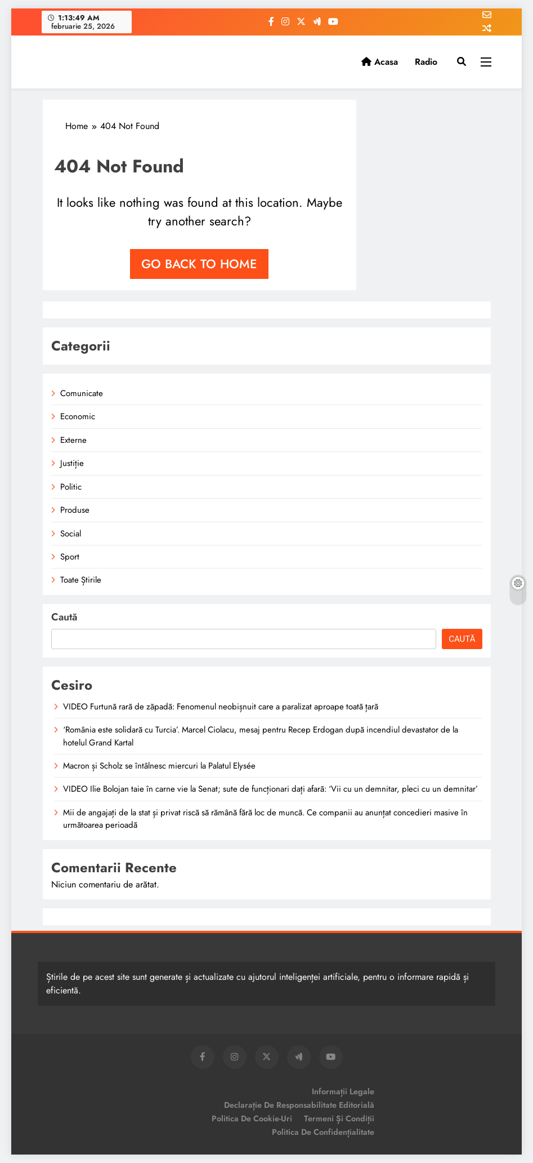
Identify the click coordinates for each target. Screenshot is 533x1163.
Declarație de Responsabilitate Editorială (299, 1105)
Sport (69, 557)
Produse (74, 510)
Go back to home (199, 264)
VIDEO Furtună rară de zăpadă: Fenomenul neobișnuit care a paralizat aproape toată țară (220, 706)
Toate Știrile (80, 580)
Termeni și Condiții (339, 1118)
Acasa (379, 61)
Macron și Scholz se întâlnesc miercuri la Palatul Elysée (159, 766)
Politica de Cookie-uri (252, 1118)
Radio (426, 61)
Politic (71, 487)
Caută (64, 617)
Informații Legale (343, 1091)
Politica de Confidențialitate (323, 1132)
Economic (77, 416)
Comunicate (81, 393)
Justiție (72, 463)
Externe (73, 440)
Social (70, 533)
